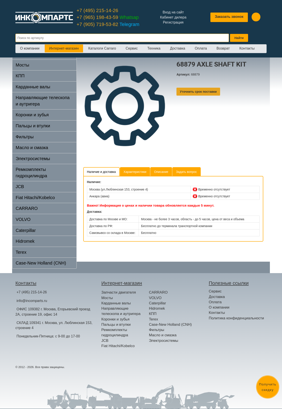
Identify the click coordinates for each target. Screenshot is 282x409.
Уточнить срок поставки (198, 91)
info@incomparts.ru (32, 301)
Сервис (132, 48)
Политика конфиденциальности (236, 318)
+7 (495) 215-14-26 (97, 10)
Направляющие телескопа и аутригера (43, 100)
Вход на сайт (173, 12)
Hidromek (25, 241)
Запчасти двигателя (118, 292)
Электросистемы (33, 158)
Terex (21, 252)
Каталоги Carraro (102, 48)
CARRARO (27, 208)
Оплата (201, 48)
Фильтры (25, 136)
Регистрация (173, 22)
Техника (153, 48)
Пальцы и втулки (33, 125)
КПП (20, 75)
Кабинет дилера (173, 17)
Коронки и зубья (32, 114)
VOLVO (23, 219)
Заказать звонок (229, 17)
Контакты (246, 48)
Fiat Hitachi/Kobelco (35, 197)
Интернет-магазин (64, 48)
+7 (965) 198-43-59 (108, 17)
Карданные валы (33, 86)
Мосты (22, 65)
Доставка (177, 48)
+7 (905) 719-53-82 (108, 24)
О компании (29, 48)
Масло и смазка (32, 147)
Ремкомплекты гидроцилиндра (31, 172)
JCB (20, 186)
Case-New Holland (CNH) (41, 263)
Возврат (223, 48)
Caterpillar (26, 230)
